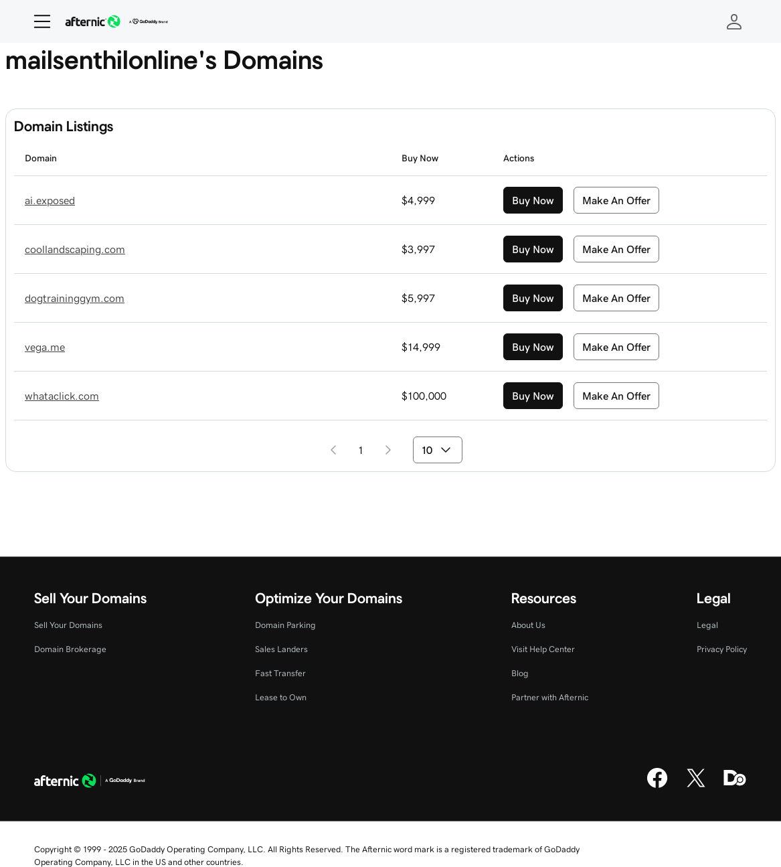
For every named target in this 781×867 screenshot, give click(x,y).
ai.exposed (50, 200)
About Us (528, 625)
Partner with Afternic (549, 697)
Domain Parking (285, 625)
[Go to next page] (388, 450)
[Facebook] (657, 786)
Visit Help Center (543, 649)
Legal (707, 625)
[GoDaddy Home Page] (89, 782)
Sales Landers (281, 649)
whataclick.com (62, 395)
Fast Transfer (280, 673)
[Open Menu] (36, 21)
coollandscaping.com (75, 249)
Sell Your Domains (68, 625)
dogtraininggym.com (74, 298)
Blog (520, 673)
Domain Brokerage (70, 649)
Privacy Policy (722, 649)
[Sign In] (734, 21)
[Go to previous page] (333, 450)
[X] (696, 786)
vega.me (45, 346)
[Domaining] (735, 786)
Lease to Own (281, 697)
